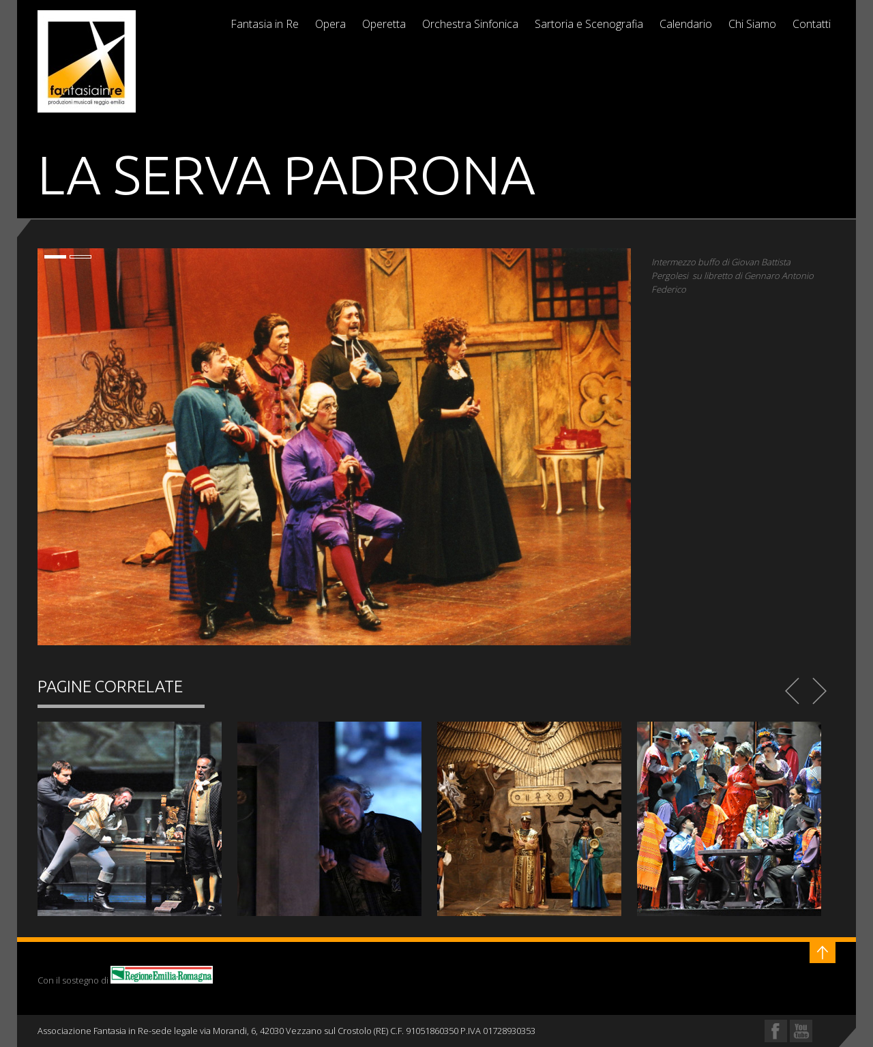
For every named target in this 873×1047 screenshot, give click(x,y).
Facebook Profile (776, 1031)
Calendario (686, 24)
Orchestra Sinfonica (470, 24)
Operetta (384, 24)
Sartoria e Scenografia (589, 24)
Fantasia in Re (265, 24)
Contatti (812, 24)
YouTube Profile (801, 1031)
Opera (330, 24)
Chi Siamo (752, 24)
